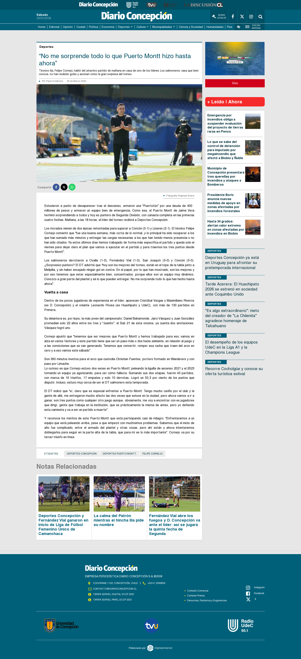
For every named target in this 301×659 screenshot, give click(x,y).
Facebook (255, 593)
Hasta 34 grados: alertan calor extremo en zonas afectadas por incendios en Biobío (225, 227)
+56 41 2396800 (156, 583)
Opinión (68, 26)
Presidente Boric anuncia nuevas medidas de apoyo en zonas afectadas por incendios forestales (223, 203)
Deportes (124, 26)
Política (93, 26)
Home (41, 26)
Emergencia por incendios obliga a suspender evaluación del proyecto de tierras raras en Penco (225, 123)
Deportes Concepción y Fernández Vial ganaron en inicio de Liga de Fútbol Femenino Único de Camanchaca (63, 524)
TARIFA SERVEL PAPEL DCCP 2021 (112, 599)
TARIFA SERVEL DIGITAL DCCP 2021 (113, 594)
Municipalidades (162, 26)
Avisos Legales (219, 16)
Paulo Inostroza (54, 81)
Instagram (255, 587)
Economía (108, 26)
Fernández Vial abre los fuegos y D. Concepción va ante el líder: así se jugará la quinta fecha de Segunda (174, 524)
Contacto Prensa (196, 595)
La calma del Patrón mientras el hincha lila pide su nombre (119, 520)
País (229, 26)
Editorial (54, 26)
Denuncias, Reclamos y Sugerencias (207, 600)
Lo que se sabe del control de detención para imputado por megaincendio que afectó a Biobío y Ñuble (225, 150)
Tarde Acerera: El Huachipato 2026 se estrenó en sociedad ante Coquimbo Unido (232, 289)
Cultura (141, 26)
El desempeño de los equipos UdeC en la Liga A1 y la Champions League (231, 347)
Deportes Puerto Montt (119, 453)
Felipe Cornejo (152, 453)
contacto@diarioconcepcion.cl (115, 588)
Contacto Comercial (197, 590)
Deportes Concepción (82, 453)
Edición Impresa (253, 26)
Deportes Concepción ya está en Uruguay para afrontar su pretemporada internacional (232, 262)
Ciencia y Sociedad (191, 26)
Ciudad (80, 26)
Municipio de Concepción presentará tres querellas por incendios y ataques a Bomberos (225, 176)
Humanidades (215, 26)
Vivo (235, 83)
